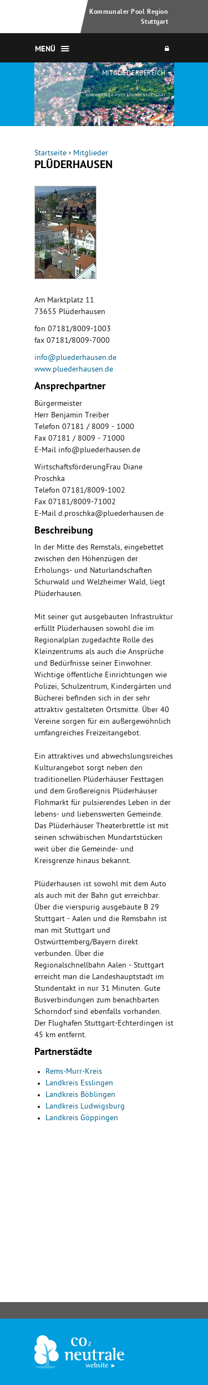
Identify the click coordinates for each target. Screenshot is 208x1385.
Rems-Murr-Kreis (73, 1072)
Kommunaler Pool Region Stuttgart (128, 17)
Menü (45, 49)
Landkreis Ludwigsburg (85, 1107)
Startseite (50, 154)
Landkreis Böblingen (80, 1095)
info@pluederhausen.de (75, 358)
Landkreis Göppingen (81, 1118)
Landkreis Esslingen (79, 1084)
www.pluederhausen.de (73, 370)
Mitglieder (90, 154)
